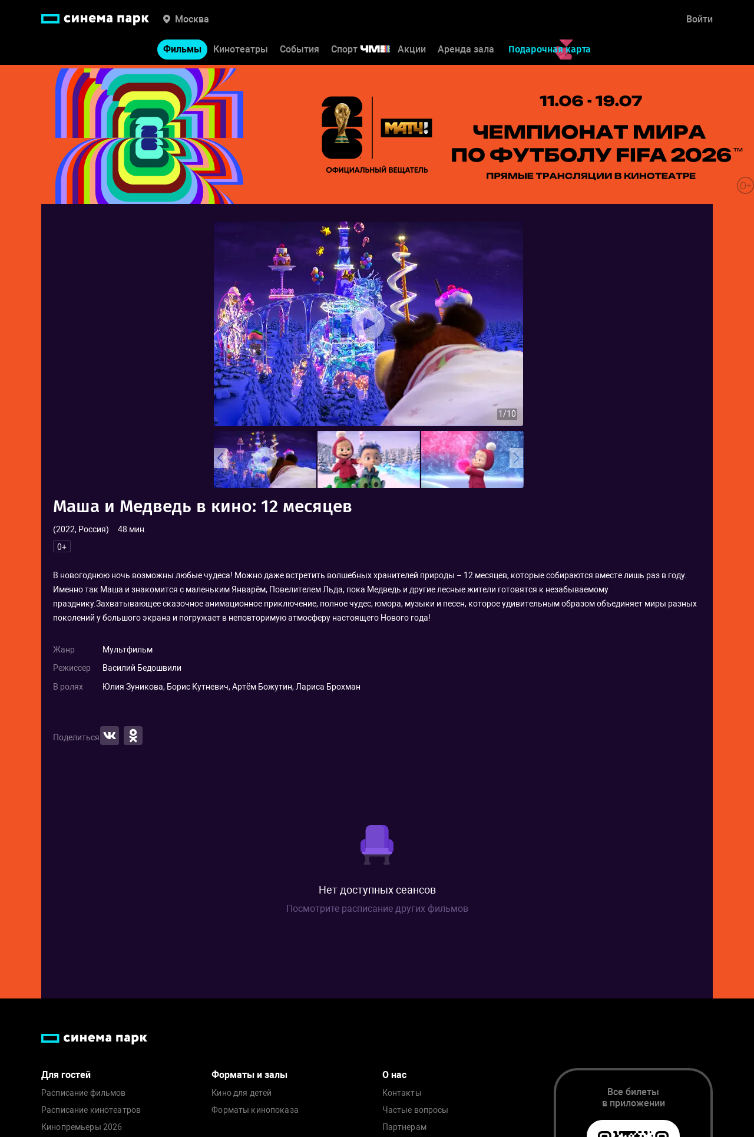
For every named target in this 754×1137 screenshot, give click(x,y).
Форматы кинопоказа (255, 1110)
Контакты (402, 1093)
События (299, 52)
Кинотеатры (240, 52)
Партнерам (404, 1127)
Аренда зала (466, 52)
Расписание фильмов (83, 1093)
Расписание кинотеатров (91, 1110)
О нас (394, 1074)
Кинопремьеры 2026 (81, 1127)
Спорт (368, 52)
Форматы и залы (249, 1074)
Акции (412, 52)
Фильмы (182, 52)
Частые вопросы (415, 1110)
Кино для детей (241, 1093)
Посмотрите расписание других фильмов (377, 908)
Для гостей (66, 1074)
